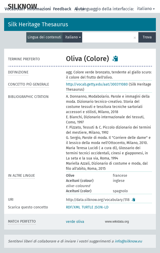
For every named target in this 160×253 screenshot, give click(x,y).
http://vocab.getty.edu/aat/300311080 (97, 84)
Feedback (62, 8)
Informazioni (39, 8)
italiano (146, 8)
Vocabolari (15, 8)
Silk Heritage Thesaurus (38, 24)
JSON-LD (101, 207)
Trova (147, 37)
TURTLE (87, 207)
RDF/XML (73, 207)
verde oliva (75, 222)
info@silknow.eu (128, 241)
